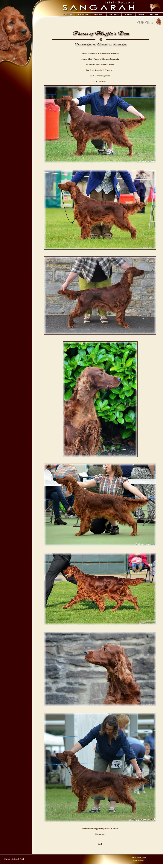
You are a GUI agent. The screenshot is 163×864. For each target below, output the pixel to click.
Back (100, 844)
